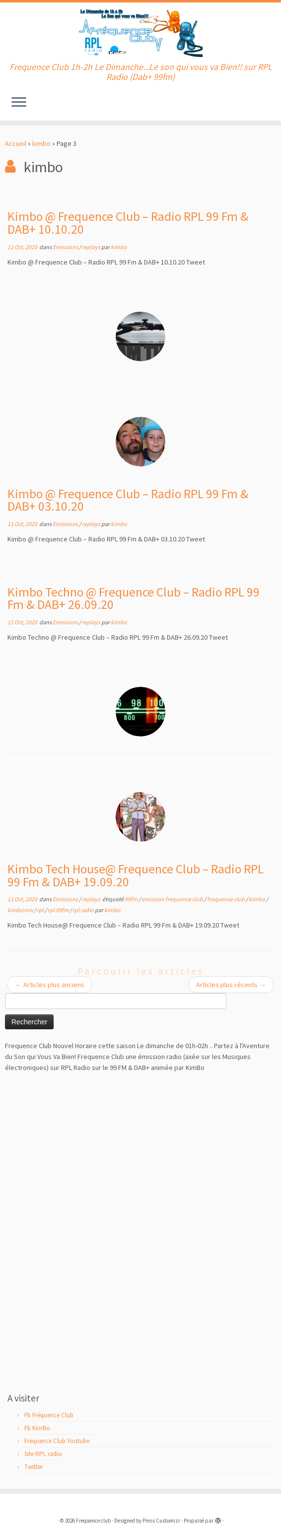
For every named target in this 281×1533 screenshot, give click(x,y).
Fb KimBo (37, 1428)
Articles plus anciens (49, 984)
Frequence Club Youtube (56, 1441)
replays (91, 247)
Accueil (15, 143)
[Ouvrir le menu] (18, 102)
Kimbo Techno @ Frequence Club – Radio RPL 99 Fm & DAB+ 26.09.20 (133, 598)
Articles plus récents (231, 984)
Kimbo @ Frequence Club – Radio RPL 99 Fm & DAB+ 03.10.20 (128, 500)
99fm (132, 899)
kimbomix (20, 910)
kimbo (41, 143)
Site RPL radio (43, 1454)
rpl (41, 910)
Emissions (66, 247)
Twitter (33, 1467)
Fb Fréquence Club (48, 1415)
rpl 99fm (59, 910)
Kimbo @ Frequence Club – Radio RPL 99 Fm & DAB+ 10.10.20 (128, 222)
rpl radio (83, 910)
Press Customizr (161, 1520)
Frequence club (93, 1520)
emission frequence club (172, 899)
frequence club (226, 899)
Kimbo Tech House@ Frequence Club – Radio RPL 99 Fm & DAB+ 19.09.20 (135, 875)
